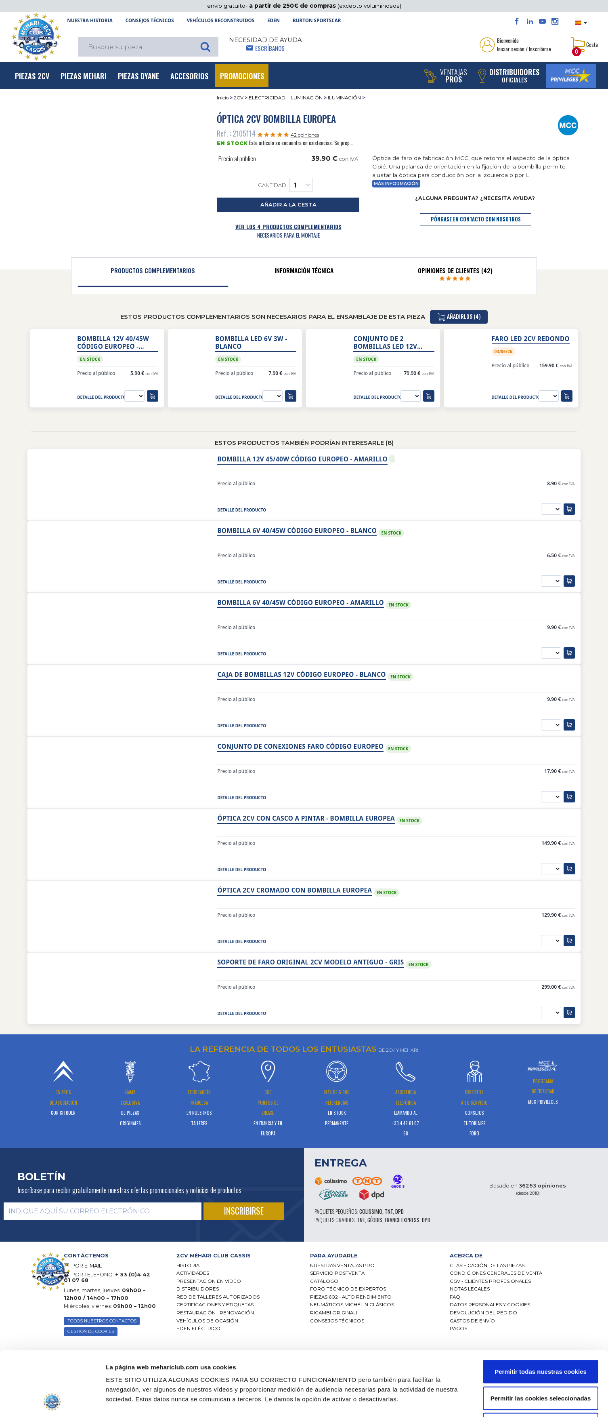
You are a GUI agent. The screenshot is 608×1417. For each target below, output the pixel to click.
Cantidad (285, 185)
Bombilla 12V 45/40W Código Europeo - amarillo (302, 459)
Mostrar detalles (432, 1401)
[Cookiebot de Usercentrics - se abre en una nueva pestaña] (52, 1401)
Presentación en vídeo (208, 1281)
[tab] (153, 272)
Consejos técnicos (150, 20)
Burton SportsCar (317, 20)
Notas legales (470, 1289)
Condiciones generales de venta (496, 1273)
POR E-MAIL (86, 1266)
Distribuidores (197, 1289)
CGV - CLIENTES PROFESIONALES (490, 1281)
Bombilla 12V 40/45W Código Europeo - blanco (113, 342)
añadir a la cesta (288, 205)
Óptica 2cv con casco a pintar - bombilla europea (305, 818)
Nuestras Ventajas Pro (342, 1265)
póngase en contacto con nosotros (476, 219)
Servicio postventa (337, 1273)
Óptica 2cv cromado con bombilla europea (294, 890)
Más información (396, 183)
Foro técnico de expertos (348, 1289)
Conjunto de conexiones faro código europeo (300, 746)
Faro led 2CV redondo (531, 339)
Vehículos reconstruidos (220, 20)
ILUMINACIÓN (344, 98)
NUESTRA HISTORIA (90, 20)
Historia (187, 1265)
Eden (273, 20)
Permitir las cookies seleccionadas (541, 1337)
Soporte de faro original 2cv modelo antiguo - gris (310, 962)
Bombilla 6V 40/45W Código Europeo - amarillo (300, 602)
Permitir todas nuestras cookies (541, 1311)
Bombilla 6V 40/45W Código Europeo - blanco (297, 531)
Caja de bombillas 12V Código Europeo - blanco (301, 674)
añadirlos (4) (459, 317)
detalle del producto (101, 397)
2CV (238, 98)
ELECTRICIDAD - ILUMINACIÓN (286, 98)
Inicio (223, 98)
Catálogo (324, 1281)
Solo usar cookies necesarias (540, 1363)
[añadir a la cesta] (152, 396)
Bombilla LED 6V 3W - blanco (251, 342)
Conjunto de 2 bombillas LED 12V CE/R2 (385, 342)
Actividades (192, 1273)
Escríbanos (270, 48)
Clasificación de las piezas (487, 1265)
